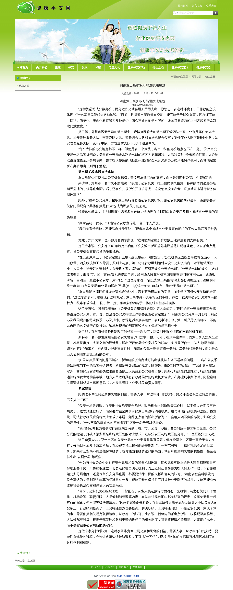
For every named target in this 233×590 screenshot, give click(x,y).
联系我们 (211, 5)
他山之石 (158, 67)
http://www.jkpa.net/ (142, 104)
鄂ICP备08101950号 (128, 576)
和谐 (98, 67)
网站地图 (123, 567)
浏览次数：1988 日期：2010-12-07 (142, 93)
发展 (84, 67)
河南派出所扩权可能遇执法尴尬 (142, 85)
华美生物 (20, 560)
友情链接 (137, 567)
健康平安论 (203, 67)
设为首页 (183, 5)
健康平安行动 (136, 67)
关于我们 (41, 67)
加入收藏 (197, 5)
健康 (58, 67)
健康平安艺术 (180, 67)
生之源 (31, 560)
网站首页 (22, 67)
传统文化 (114, 67)
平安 (71, 67)
